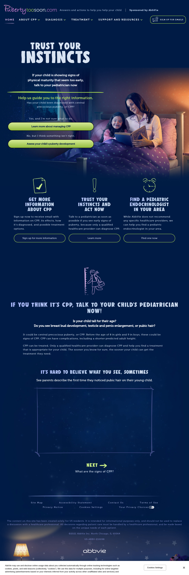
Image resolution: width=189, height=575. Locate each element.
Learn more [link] (94, 238)
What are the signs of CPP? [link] (94, 471)
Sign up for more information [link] (39, 238)
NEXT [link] (92, 464)
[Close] (184, 567)
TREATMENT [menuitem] (80, 19)
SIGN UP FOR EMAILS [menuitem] (172, 20)
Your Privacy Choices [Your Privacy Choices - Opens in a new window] (134, 507)
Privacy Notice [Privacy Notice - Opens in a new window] (53, 507)
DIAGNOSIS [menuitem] (54, 19)
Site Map (37, 503)
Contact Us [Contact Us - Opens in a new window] (115, 503)
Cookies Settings (91, 507)
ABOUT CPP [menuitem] (28, 19)
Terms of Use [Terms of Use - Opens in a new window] (149, 503)
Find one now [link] (149, 238)
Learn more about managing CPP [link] (51, 126)
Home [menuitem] (9, 19)
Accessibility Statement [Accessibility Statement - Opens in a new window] (75, 503)
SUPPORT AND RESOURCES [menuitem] (118, 19)
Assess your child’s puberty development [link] (51, 143)
